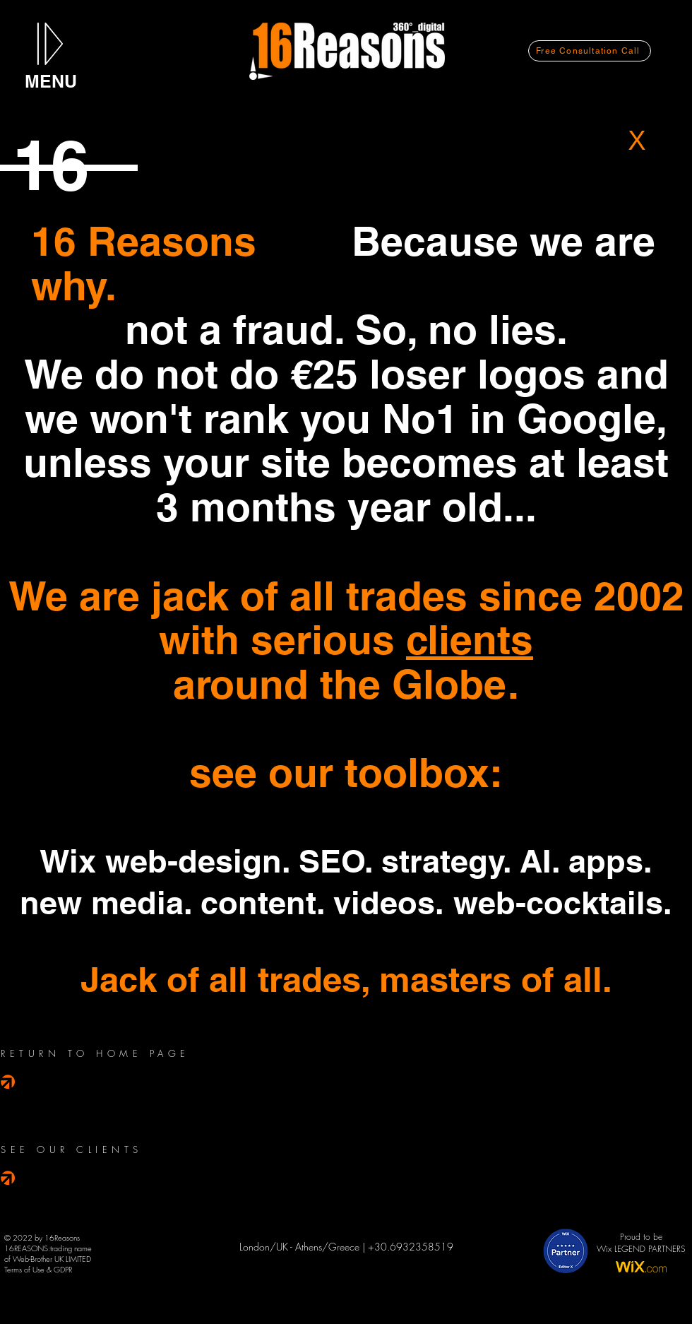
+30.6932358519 (410, 1246)
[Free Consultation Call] (589, 50)
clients (469, 639)
